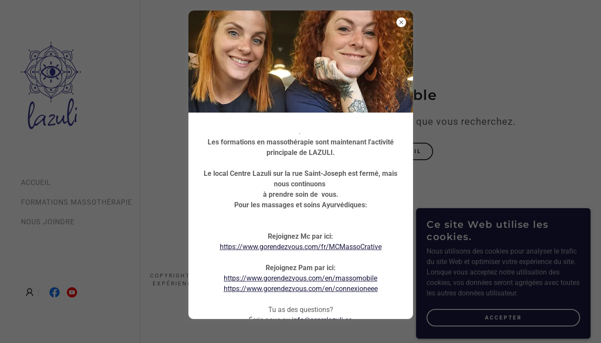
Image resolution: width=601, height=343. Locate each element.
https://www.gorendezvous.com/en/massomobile (300, 278)
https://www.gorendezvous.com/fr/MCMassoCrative (301, 247)
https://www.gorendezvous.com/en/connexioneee (301, 289)
